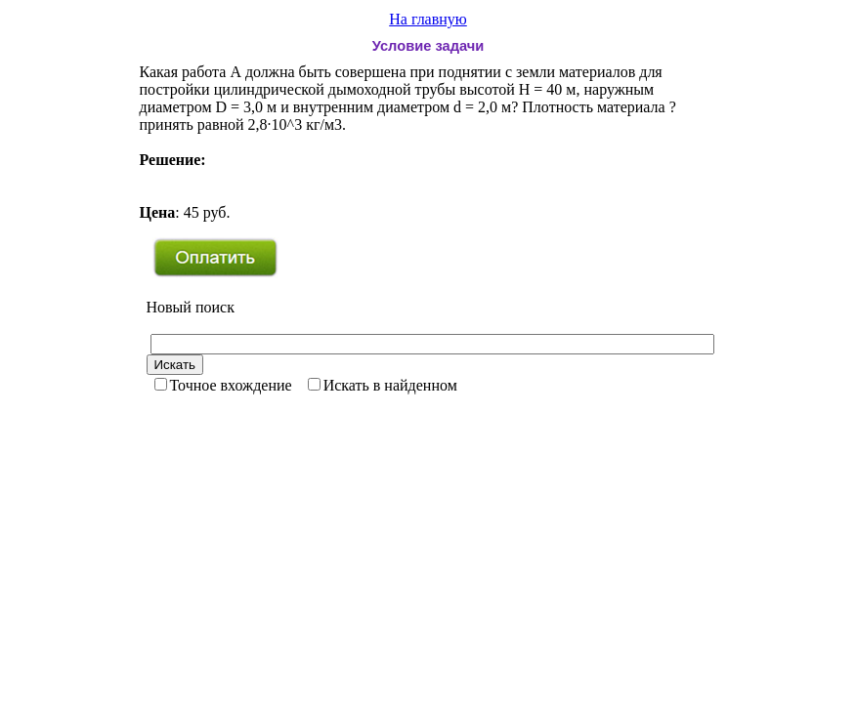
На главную (428, 19)
